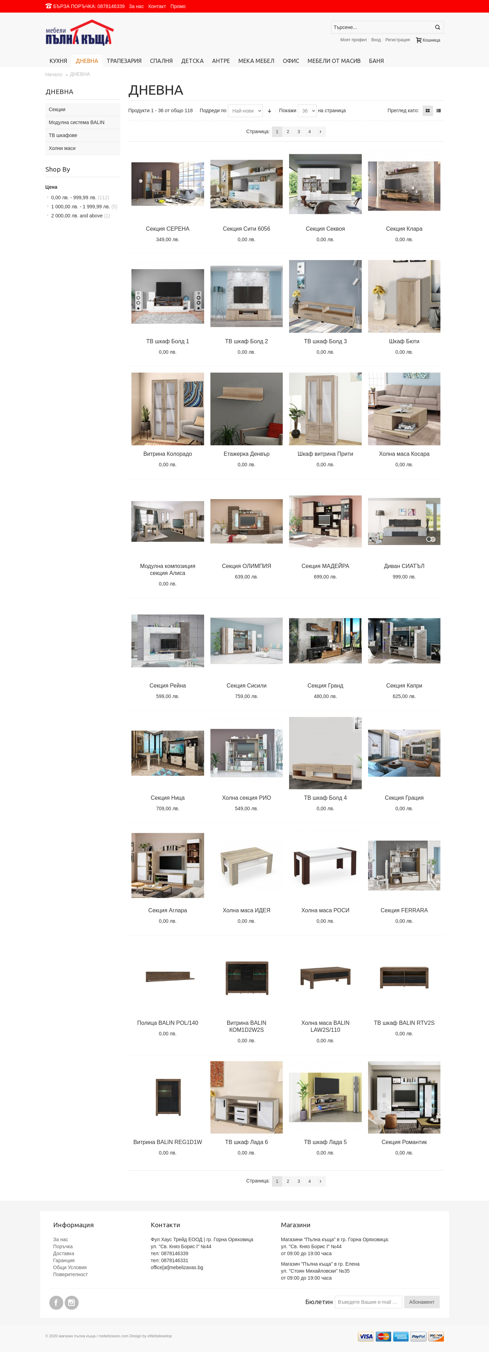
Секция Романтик (404, 1142)
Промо (178, 6)
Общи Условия (70, 1267)
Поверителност (70, 1274)
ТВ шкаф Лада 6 (246, 1142)
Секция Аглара (167, 910)
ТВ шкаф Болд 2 (246, 341)
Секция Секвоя (325, 229)
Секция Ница (168, 798)
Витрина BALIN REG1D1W (167, 1142)
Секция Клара (404, 229)
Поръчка (63, 1246)
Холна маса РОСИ (325, 910)
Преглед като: (403, 110)
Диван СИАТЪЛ (404, 566)
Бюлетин (319, 1302)
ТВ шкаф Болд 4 (325, 798)
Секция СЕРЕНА (167, 229)
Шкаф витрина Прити (325, 454)
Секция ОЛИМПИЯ (246, 566)
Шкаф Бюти (404, 341)
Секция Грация (404, 798)
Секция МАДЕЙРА (325, 566)
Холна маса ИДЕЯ (246, 910)
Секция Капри (404, 686)
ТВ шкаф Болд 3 (325, 341)
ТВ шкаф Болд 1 (167, 341)
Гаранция (63, 1260)
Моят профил (353, 39)
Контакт (157, 6)
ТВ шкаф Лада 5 (325, 1142)
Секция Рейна (168, 686)
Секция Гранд (325, 686)
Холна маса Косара (404, 454)
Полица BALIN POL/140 (167, 1023)
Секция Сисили (246, 686)
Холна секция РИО (246, 798)
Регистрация (397, 39)
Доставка (63, 1253)
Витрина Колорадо (167, 454)
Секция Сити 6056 (246, 229)
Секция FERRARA (404, 910)
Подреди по (213, 110)
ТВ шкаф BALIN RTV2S (404, 1023)
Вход (376, 39)
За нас (136, 6)
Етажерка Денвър (246, 454)
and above (80, 215)
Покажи (287, 110)
